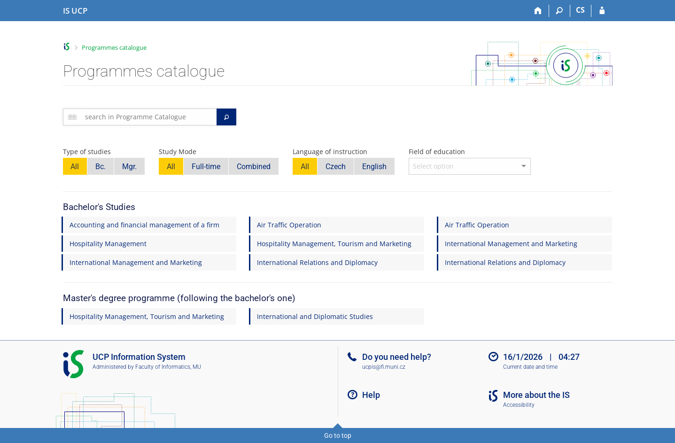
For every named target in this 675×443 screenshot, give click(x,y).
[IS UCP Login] (602, 11)
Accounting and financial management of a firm (144, 224)
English (374, 166)
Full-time (206, 166)
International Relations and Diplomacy (317, 262)
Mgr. (129, 166)
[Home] (538, 11)
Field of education (437, 151)
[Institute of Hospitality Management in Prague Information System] (75, 11)
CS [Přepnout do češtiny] (580, 10)
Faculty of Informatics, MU (168, 367)
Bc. (100, 166)
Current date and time (530, 367)
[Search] (559, 11)
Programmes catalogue (114, 47)
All (74, 166)
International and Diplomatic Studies (315, 316)
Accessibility (519, 405)
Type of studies (87, 151)
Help (371, 395)
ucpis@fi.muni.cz (383, 367)
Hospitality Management (108, 243)
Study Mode (177, 151)
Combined (254, 166)
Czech (336, 166)
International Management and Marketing (511, 243)
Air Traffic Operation (289, 224)
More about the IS (536, 395)
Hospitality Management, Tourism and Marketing (334, 243)
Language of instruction (330, 151)
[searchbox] (149, 117)
